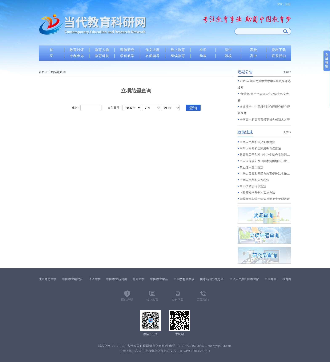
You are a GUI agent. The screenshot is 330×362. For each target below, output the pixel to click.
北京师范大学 (47, 279)
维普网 (286, 279)
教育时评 (77, 50)
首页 (42, 72)
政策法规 (245, 132)
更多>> (287, 72)
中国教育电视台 (72, 279)
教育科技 (102, 56)
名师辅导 (152, 56)
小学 (203, 50)
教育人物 (102, 50)
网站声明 (127, 299)
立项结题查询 (57, 72)
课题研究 (127, 50)
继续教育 (178, 56)
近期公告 (245, 72)
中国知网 (271, 279)
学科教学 (127, 56)
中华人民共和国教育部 (244, 279)
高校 (253, 50)
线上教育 (178, 50)
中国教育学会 (159, 279)
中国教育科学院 (184, 279)
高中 (253, 56)
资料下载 (279, 50)
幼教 (203, 56)
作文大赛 (152, 50)
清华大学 (94, 279)
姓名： (86, 108)
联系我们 (279, 56)
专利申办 (77, 56)
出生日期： (115, 107)
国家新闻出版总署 (212, 279)
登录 (279, 4)
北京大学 (138, 279)
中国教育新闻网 (116, 279)
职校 (228, 56)
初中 (228, 50)
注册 (287, 4)
